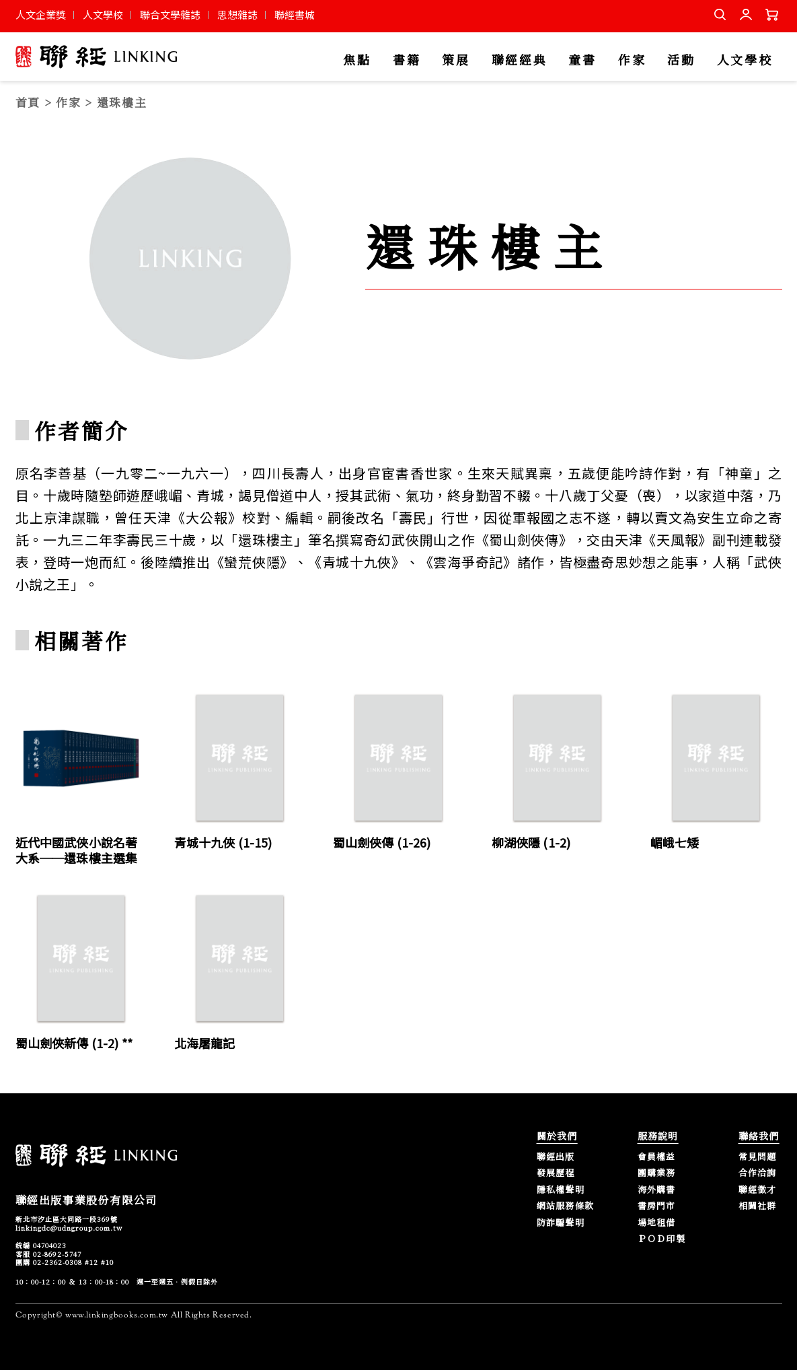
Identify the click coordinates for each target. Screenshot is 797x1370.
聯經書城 (294, 14)
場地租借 (657, 1223)
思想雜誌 (237, 14)
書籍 (406, 60)
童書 (582, 60)
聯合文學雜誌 (170, 14)
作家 (632, 60)
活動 (681, 60)
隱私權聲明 (561, 1190)
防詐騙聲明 (561, 1223)
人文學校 (103, 14)
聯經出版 (556, 1157)
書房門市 (657, 1206)
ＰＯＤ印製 (662, 1239)
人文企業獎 (40, 14)
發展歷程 (556, 1173)
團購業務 (657, 1173)
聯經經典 (519, 60)
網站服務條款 (566, 1206)
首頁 (27, 102)
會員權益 (657, 1157)
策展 (455, 60)
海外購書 (657, 1190)
